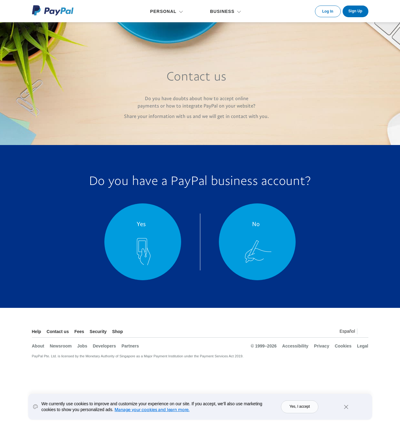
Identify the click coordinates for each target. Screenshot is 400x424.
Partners (130, 346)
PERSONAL (163, 11)
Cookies (343, 346)
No (256, 223)
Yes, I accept (299, 410)
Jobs (82, 346)
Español (347, 331)
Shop (117, 331)
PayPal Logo (53, 10)
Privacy (321, 346)
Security (98, 331)
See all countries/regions (363, 332)
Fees (79, 331)
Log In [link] (327, 11)
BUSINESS (222, 11)
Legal (362, 346)
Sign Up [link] (355, 11)
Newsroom (61, 346)
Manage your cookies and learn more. (152, 412)
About (38, 346)
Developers (104, 346)
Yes (141, 223)
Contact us (58, 331)
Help (36, 331)
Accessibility (295, 346)
